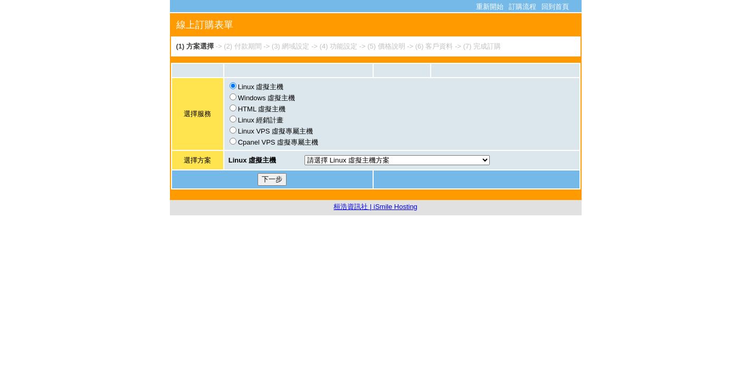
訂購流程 (522, 7)
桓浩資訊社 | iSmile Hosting (375, 207)
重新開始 (489, 7)
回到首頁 (555, 7)
